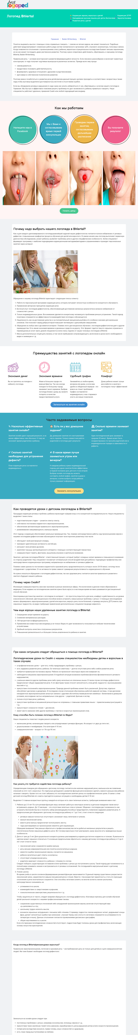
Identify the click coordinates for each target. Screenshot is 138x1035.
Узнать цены (69, 211)
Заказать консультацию (69, 491)
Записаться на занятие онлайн (69, 404)
